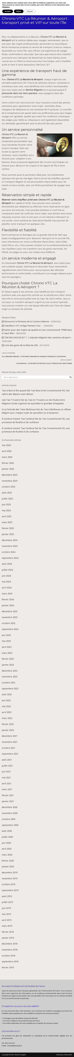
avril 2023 (6, 647)
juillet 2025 (7, 498)
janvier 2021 (8, 801)
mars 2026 (7, 457)
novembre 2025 (9, 480)
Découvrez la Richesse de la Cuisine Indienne (26, 321)
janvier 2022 (8, 730)
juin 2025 (6, 504)
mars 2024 (7, 593)
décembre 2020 (9, 807)
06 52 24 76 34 (10, 1043)
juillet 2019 (7, 902)
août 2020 (7, 830)
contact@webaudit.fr (14, 1046)
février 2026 (8, 463)
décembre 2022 (9, 670)
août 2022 (7, 694)
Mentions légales (20, 1055)
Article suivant (44, 361)
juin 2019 (6, 908)
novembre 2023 (9, 617)
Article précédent (34, 354)
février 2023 (8, 658)
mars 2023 (7, 653)
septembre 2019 (10, 890)
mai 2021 (6, 777)
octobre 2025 (8, 486)
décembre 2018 (9, 943)
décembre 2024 (9, 540)
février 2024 (8, 599)
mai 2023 (6, 641)
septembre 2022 (10, 688)
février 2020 (8, 860)
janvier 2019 (8, 937)
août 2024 (7, 563)
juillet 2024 (7, 569)
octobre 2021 (8, 747)
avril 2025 (6, 516)
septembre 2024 (10, 558)
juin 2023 (6, 635)
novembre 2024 (9, 546)
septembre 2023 (10, 629)
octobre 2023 (8, 623)
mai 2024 (6, 581)
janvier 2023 (8, 664)
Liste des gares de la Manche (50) (21, 345)
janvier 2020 (8, 866)
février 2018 (8, 967)
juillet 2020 (7, 836)
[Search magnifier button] (70, 377)
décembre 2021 (9, 736)
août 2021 (7, 759)
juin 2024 (6, 575)
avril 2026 (6, 451)
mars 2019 (7, 925)
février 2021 (8, 795)
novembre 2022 (9, 676)
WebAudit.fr (68, 1055)
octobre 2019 (8, 884)
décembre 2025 (9, 474)
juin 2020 (6, 842)
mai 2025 (6, 510)
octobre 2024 (8, 552)
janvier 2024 (8, 605)
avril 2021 (6, 783)
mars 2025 (7, 522)
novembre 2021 (9, 741)
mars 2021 (7, 789)
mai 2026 (6, 445)
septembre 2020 (10, 825)
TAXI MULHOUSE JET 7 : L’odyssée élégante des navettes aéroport (37, 337)
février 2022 (8, 724)
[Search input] (36, 377)
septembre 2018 (10, 961)
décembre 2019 (9, 872)
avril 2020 (6, 848)
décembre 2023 (9, 611)
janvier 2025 (8, 534)
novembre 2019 (9, 878)
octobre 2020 (8, 819)
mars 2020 (7, 854)
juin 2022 (6, 700)
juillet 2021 (7, 765)
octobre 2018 (8, 955)
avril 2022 (6, 712)
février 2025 (8, 528)
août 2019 (7, 896)
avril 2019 (6, 920)
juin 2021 (6, 771)
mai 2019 (6, 914)
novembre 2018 (9, 949)
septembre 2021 (10, 753)
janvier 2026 (8, 468)
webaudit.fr (27, 1036)
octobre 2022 (8, 682)
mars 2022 (7, 718)
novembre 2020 (9, 813)
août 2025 (7, 492)
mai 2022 (6, 706)
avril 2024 (6, 587)
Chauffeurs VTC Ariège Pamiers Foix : (22, 325)
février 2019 (8, 931)
